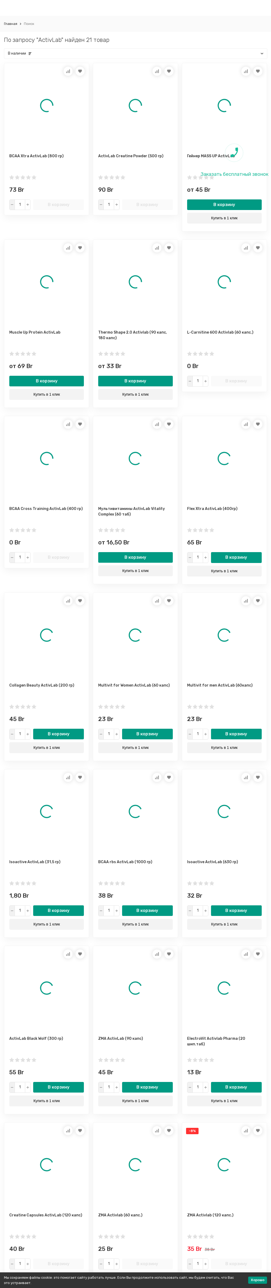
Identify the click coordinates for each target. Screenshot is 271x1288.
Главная (10, 24)
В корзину (59, 204)
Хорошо (257, 1280)
